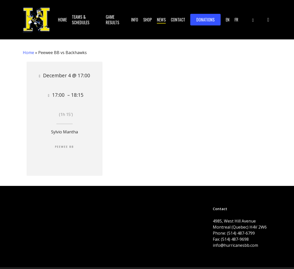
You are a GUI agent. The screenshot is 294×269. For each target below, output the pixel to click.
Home (28, 52)
